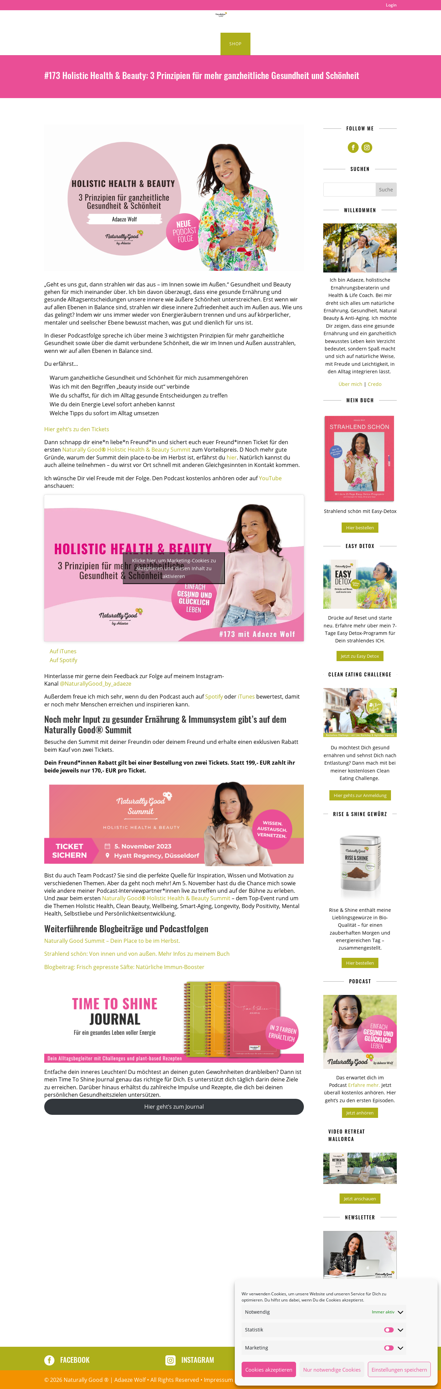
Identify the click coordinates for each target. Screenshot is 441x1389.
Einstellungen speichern (399, 1369)
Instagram (197, 1359)
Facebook (74, 1359)
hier (232, 457)
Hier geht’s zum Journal (174, 1106)
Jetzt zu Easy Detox (360, 656)
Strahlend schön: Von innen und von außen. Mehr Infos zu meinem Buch (137, 953)
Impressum (218, 1380)
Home (65, 21)
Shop (235, 44)
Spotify (214, 696)
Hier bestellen (360, 528)
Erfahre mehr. (364, 1085)
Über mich (350, 384)
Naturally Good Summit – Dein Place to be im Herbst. (112, 941)
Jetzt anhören (360, 1113)
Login (391, 5)
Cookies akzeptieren (268, 1369)
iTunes (246, 696)
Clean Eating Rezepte (107, 21)
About (360, 21)
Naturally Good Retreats (272, 21)
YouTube (270, 478)
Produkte (325, 21)
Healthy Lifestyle (202, 21)
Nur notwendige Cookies (332, 1369)
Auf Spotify (63, 660)
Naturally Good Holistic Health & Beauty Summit (126, 449)
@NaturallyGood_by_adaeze (95, 683)
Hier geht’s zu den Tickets (76, 429)
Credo (374, 384)
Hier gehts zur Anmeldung (360, 795)
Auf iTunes (63, 651)
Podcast (160, 21)
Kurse (198, 44)
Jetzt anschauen (360, 1199)
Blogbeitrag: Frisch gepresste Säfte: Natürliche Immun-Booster (124, 967)
